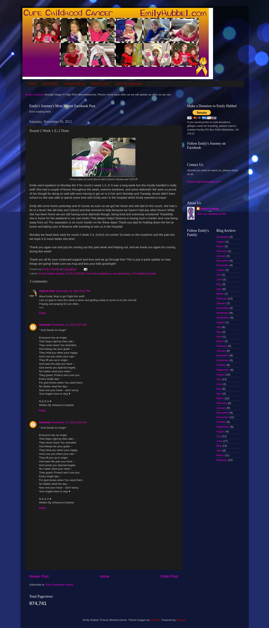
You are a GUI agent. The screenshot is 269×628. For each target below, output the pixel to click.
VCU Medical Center (144, 273)
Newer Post (39, 576)
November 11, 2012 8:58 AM (69, 422)
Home (32, 83)
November (222, 265)
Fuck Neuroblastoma (98, 273)
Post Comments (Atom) (59, 584)
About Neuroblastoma (129, 83)
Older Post (169, 576)
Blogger (181, 619)
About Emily (50, 83)
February (221, 251)
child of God (47, 290)
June (219, 279)
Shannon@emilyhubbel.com (204, 181)
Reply (42, 313)
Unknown (45, 324)
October (221, 365)
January (221, 255)
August (220, 241)
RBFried (155, 619)
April (219, 289)
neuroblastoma (121, 273)
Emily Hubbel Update (51, 273)
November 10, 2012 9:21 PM (73, 290)
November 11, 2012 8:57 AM (69, 324)
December (222, 236)
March (220, 246)
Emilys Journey (100, 83)
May (219, 284)
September (222, 317)
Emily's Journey (34, 94)
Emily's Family (210, 208)
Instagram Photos (74, 83)
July (218, 274)
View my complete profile (211, 213)
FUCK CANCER (75, 273)
